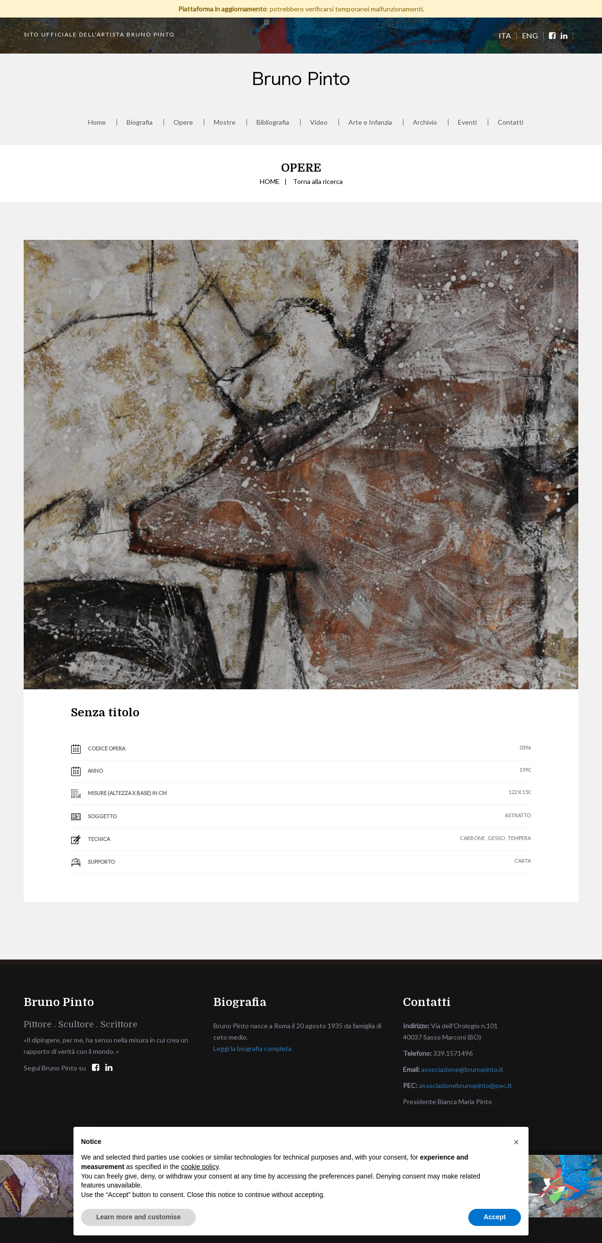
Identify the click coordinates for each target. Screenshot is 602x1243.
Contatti (510, 122)
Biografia (140, 122)
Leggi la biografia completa (252, 1048)
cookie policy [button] (200, 1166)
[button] (516, 1142)
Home (97, 122)
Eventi (467, 122)
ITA (505, 35)
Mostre (225, 122)
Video (319, 122)
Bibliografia (272, 122)
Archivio (425, 122)
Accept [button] (494, 1217)
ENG (530, 35)
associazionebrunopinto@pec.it (465, 1085)
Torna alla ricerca (318, 181)
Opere (183, 122)
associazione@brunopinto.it (462, 1069)
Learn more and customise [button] (138, 1217)
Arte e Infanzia (370, 122)
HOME (270, 181)
